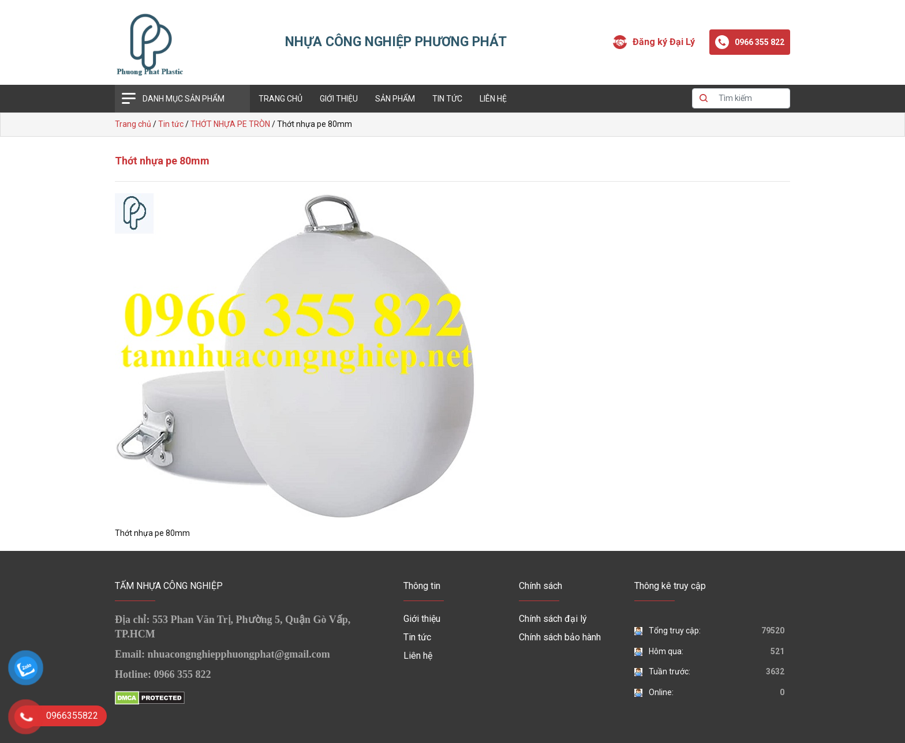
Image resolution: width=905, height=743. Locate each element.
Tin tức (447, 98)
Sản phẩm (395, 98)
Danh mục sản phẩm (184, 98)
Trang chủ (280, 98)
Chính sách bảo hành (560, 637)
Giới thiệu (339, 98)
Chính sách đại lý (553, 618)
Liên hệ (493, 98)
